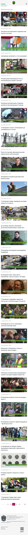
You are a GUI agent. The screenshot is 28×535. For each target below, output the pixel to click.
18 (7, 504)
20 (13, 504)
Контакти (3, 528)
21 (16, 504)
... (5, 504)
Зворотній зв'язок (4, 526)
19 (10, 504)
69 (24, 504)
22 (19, 504)
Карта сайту (3, 529)
